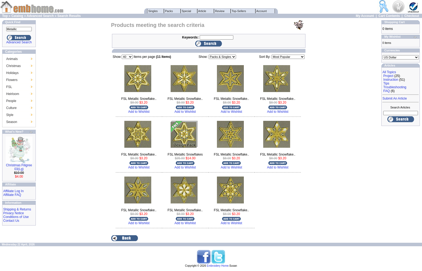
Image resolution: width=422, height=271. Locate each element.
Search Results (69, 16)
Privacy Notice (13, 213)
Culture (11, 108)
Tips (386, 83)
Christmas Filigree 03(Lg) (19, 167)
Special (186, 11)
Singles (153, 11)
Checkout (411, 16)
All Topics (389, 72)
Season (11, 122)
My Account (365, 16)
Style (9, 115)
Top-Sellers (239, 11)
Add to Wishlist (138, 112)
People (11, 101)
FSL (9, 87)
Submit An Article (394, 98)
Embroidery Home (217, 265)
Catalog (17, 16)
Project (388, 76)
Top (5, 16)
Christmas (13, 66)
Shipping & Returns (17, 209)
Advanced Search (40, 16)
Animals (12, 59)
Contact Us (11, 221)
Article (202, 11)
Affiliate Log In (13, 191)
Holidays (12, 73)
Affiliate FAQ (12, 195)
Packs (169, 11)
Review (219, 11)
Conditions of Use (16, 217)
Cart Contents (389, 16)
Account (262, 11)
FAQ (386, 91)
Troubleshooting (394, 87)
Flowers (11, 80)
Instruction (390, 80)
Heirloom (12, 94)
